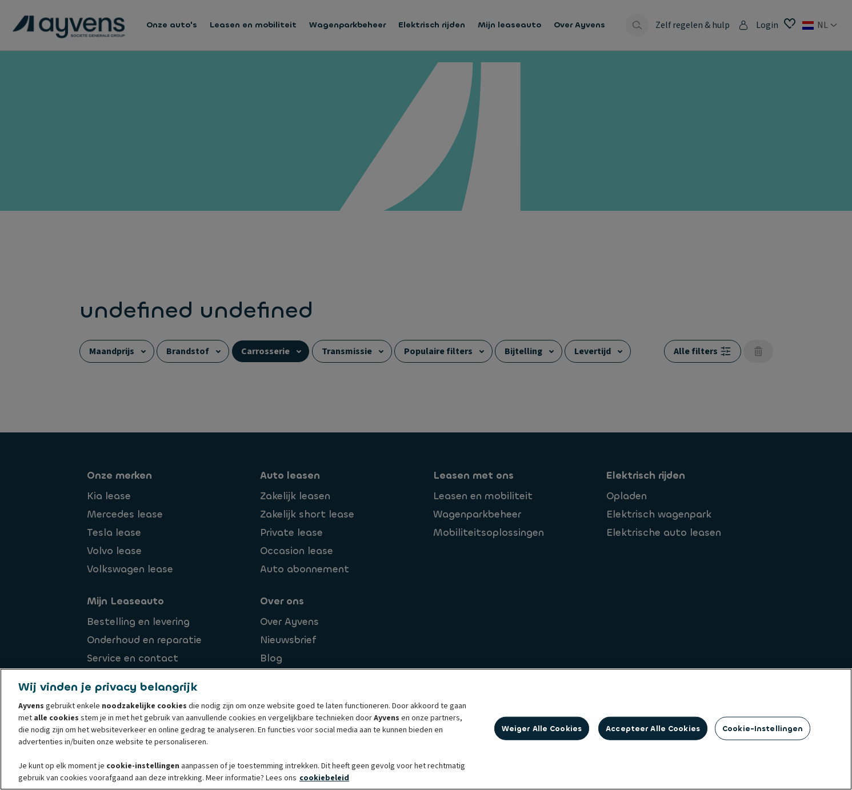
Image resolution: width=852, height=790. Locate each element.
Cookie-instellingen (762, 728)
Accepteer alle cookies (653, 728)
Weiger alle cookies (542, 728)
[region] (426, 729)
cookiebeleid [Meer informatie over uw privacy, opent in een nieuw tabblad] (324, 778)
